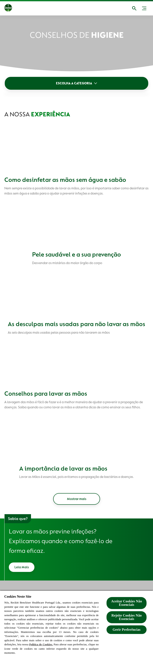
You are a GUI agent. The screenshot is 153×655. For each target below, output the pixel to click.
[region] (76, 622)
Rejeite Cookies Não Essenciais (126, 617)
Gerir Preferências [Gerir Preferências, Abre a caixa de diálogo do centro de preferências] (127, 629)
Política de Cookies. (41, 644)
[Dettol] (11, 8)
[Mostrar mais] (76, 499)
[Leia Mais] (21, 567)
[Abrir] (134, 8)
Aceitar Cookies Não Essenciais (126, 602)
